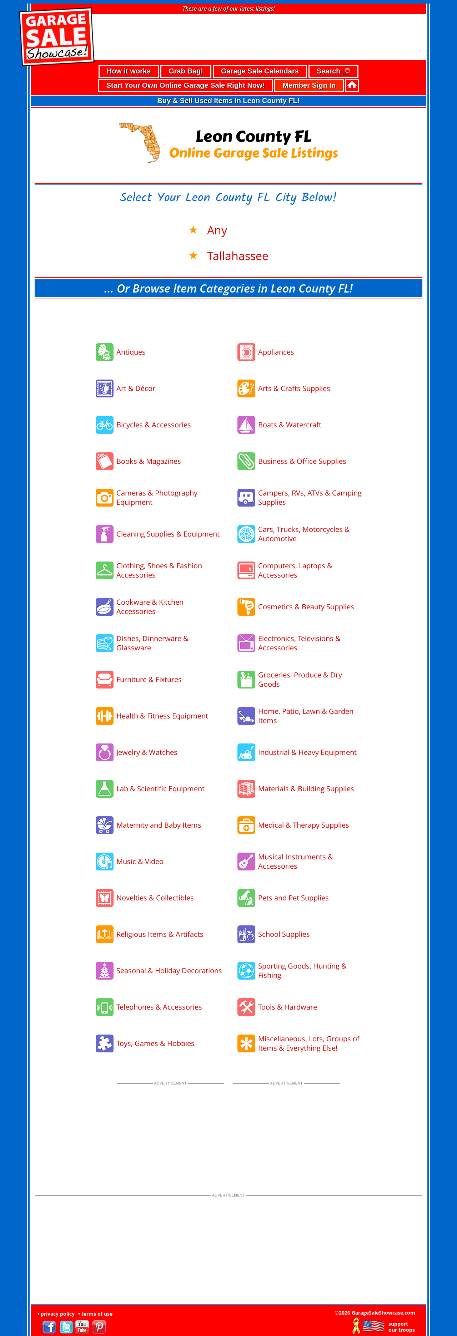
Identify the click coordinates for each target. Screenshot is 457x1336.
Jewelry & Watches (146, 748)
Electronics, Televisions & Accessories (299, 639)
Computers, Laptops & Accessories (295, 566)
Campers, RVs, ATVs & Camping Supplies (310, 493)
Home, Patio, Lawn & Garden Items (305, 712)
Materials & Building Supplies (306, 785)
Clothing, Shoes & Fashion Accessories (159, 566)
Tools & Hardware (287, 1003)
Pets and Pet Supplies (293, 894)
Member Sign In (309, 81)
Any (215, 226)
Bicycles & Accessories (153, 421)
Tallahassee (236, 251)
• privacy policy (56, 1310)
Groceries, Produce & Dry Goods (300, 675)
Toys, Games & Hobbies (155, 1040)
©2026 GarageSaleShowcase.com (375, 1309)
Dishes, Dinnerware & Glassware (152, 639)
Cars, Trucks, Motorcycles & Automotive (304, 530)
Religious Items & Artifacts (160, 930)
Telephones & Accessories (159, 1003)
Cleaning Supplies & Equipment (168, 530)
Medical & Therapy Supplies (303, 821)
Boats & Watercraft (289, 421)
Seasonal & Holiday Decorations (169, 967)
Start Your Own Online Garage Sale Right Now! (185, 81)
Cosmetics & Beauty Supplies (306, 603)
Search (333, 68)
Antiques (131, 348)
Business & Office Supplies (302, 457)
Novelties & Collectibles (155, 894)
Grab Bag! (186, 67)
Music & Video (140, 858)
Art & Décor (135, 385)
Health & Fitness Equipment (162, 712)
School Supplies (284, 930)
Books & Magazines (148, 457)
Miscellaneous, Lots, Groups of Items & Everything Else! (309, 1039)
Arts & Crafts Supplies (294, 385)
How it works (129, 67)
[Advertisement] (228, 315)
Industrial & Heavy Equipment (307, 748)
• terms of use (95, 1310)
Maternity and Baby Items (158, 821)
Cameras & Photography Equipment (156, 493)
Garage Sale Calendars (260, 67)
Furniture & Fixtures (149, 676)
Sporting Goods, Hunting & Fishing (302, 966)
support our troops (401, 1323)
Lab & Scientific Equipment (160, 785)
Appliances (276, 348)
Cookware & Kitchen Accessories (150, 603)
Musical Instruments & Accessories (295, 857)
